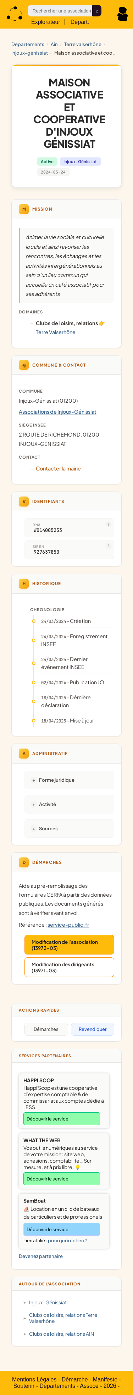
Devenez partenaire (41, 1256)
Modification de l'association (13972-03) (65, 945)
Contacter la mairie (58, 468)
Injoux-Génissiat (29, 53)
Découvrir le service (47, 1119)
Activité (47, 804)
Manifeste (105, 1379)
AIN (54, 44)
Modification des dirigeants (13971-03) (63, 967)
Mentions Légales (34, 1379)
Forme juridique (56, 780)
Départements (57, 1386)
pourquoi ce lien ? (67, 1240)
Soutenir (24, 1386)
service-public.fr (68, 924)
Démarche (75, 1379)
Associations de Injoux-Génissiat (57, 411)
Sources (48, 828)
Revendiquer (92, 1029)
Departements (27, 44)
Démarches (46, 1029)
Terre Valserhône (82, 44)
